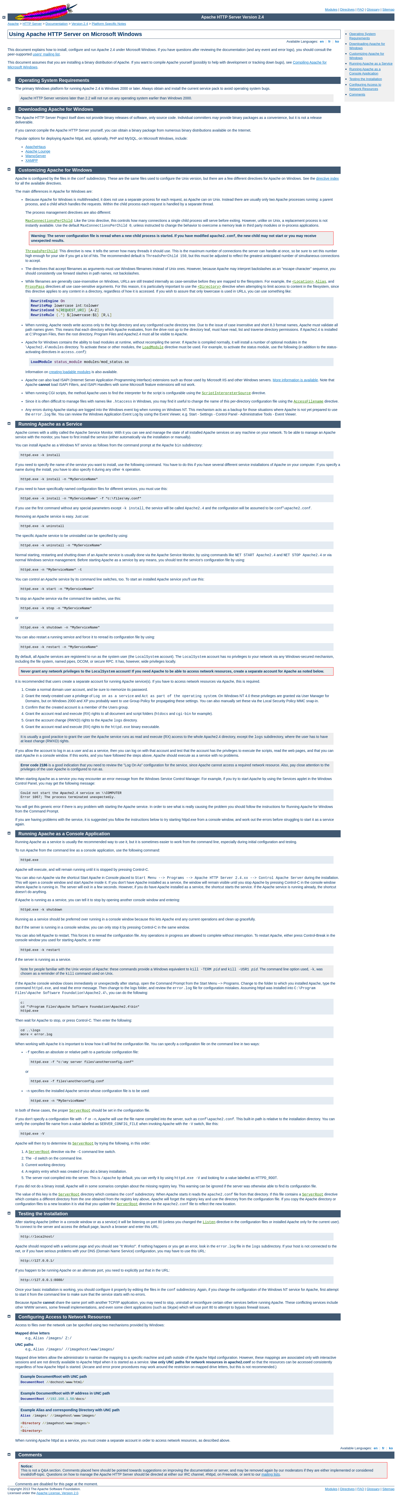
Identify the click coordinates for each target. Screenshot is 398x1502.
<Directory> (209, 287)
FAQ (360, 9)
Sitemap (388, 9)
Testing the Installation (365, 79)
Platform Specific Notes (109, 24)
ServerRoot (79, 1111)
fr (329, 41)
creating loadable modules (69, 372)
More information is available (295, 380)
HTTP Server (32, 24)
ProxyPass (35, 287)
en (322, 41)
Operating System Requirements (362, 36)
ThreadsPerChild (41, 251)
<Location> (302, 282)
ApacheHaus (35, 147)
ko (337, 41)
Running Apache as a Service (371, 63)
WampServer (35, 156)
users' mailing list (46, 54)
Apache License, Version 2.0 (57, 1493)
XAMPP (31, 160)
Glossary (373, 9)
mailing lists (270, 1474)
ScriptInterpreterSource (226, 393)
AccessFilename (309, 402)
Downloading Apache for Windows (56, 109)
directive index (327, 178)
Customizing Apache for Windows (55, 170)
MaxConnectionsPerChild (48, 221)
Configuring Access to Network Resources (365, 87)
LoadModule (152, 347)
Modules (331, 9)
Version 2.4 (80, 24)
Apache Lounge (37, 151)
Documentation (56, 24)
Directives (347, 9)
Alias (321, 282)
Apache (13, 24)
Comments (357, 94)
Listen (209, 1222)
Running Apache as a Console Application (365, 71)
